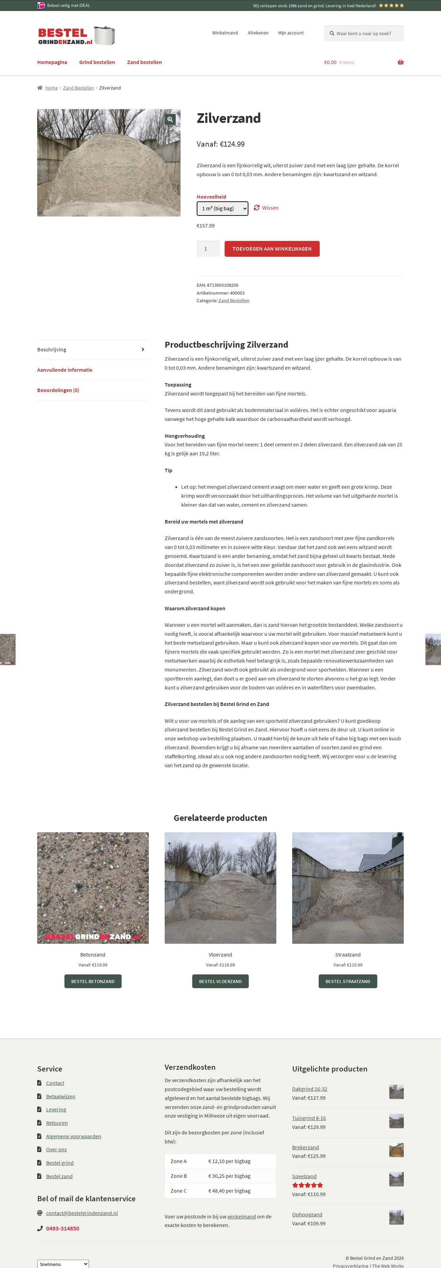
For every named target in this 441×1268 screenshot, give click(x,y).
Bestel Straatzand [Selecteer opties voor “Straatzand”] (348, 981)
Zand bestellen (144, 62)
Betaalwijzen (60, 1096)
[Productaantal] (208, 249)
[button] (170, 119)
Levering (56, 1109)
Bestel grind (60, 1162)
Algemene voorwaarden (73, 1136)
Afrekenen (258, 33)
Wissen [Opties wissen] (270, 207)
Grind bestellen (97, 62)
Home (51, 88)
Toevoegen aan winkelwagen (272, 248)
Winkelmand (225, 33)
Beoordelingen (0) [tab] (58, 390)
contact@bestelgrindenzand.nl (82, 1212)
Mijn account (291, 33)
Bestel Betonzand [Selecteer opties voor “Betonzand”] (93, 981)
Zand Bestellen (78, 88)
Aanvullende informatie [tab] (64, 369)
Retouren (57, 1122)
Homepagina (52, 62)
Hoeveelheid (211, 196)
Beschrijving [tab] (51, 349)
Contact (55, 1082)
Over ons (56, 1149)
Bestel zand (59, 1176)
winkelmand (241, 1216)
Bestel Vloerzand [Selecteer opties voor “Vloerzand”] (220, 981)
